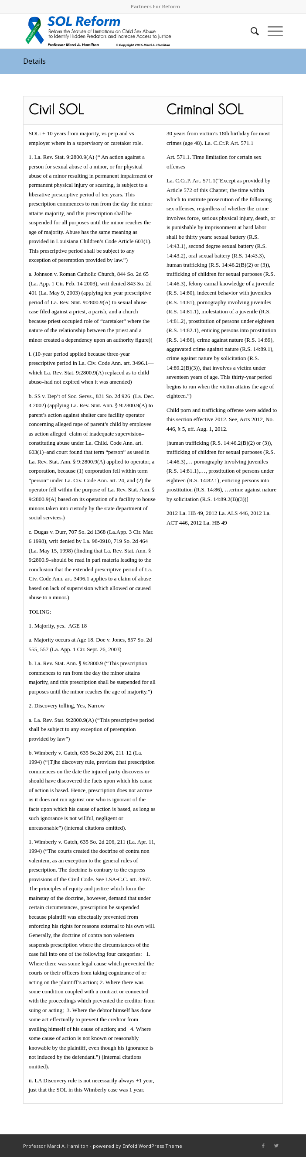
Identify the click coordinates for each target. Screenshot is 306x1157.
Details (34, 61)
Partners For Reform (155, 6)
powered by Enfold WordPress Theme (137, 1146)
